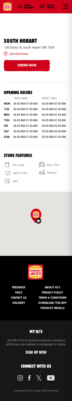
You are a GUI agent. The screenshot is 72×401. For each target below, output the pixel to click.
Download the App (52, 303)
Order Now (26, 65)
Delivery (18, 303)
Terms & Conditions (52, 298)
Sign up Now (36, 352)
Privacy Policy (52, 293)
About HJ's (52, 287)
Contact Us (18, 298)
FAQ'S (18, 293)
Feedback (18, 287)
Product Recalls (53, 308)
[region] (36, 224)
